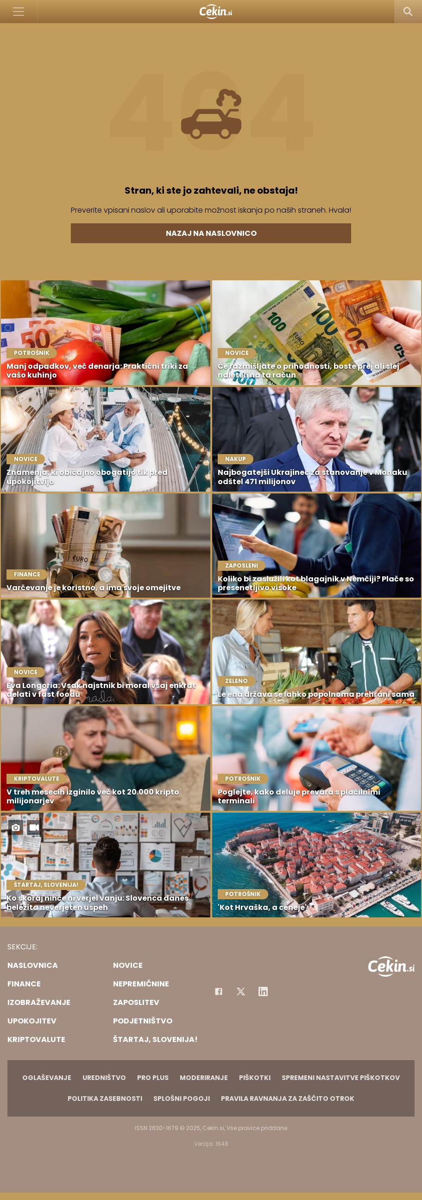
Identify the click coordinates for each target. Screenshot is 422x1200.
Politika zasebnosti (105, 1098)
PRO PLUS (153, 1077)
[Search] (408, 11)
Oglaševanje (46, 1077)
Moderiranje (204, 1077)
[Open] (19, 11)
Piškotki (255, 1077)
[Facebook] (218, 991)
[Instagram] (263, 991)
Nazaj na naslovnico (211, 233)
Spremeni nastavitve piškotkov (341, 1077)
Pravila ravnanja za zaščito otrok (287, 1098)
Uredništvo (104, 1077)
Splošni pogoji (181, 1098)
